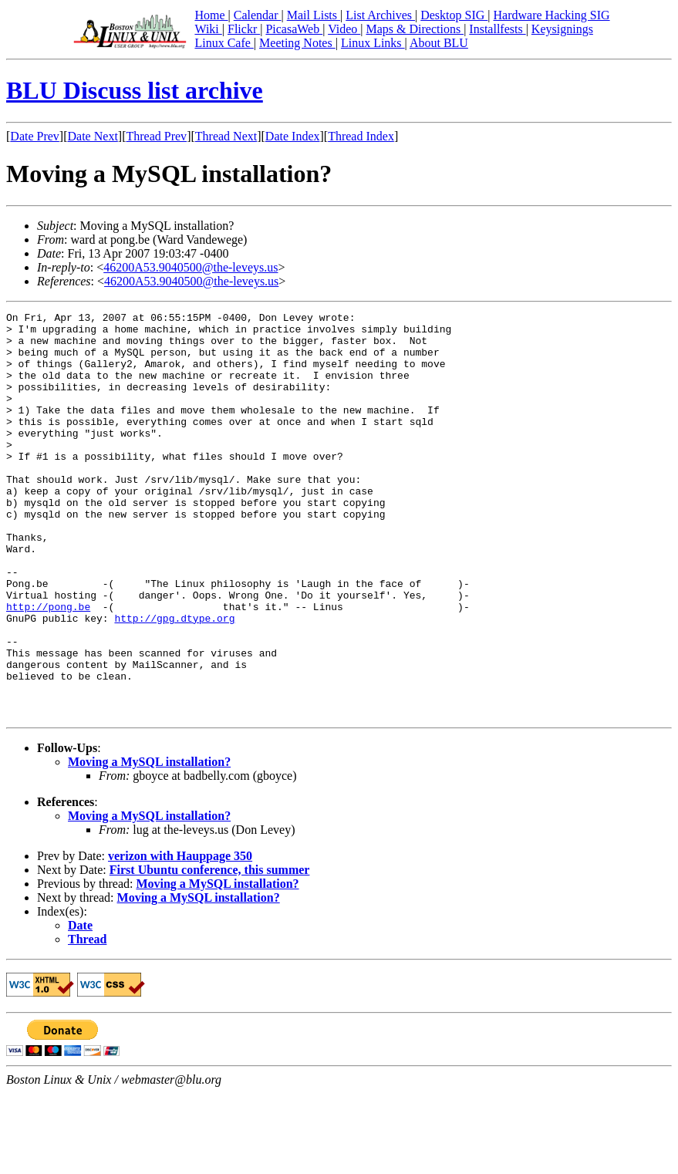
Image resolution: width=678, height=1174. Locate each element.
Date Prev (34, 136)
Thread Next (226, 136)
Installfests (497, 28)
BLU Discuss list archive (134, 90)
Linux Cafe (223, 42)
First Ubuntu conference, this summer (210, 950)
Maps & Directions (415, 28)
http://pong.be (48, 666)
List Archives (380, 15)
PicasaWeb (293, 28)
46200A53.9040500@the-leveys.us (190, 267)
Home (211, 15)
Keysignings (562, 28)
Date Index (292, 136)
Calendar (258, 15)
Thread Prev (156, 136)
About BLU (439, 42)
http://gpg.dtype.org (174, 680)
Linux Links (373, 42)
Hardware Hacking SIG (552, 15)
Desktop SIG (453, 15)
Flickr (244, 28)
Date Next (93, 136)
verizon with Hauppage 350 (180, 936)
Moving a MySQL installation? (149, 842)
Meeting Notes (297, 42)
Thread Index (361, 136)
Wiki (207, 28)
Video (344, 28)
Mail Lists (313, 15)
